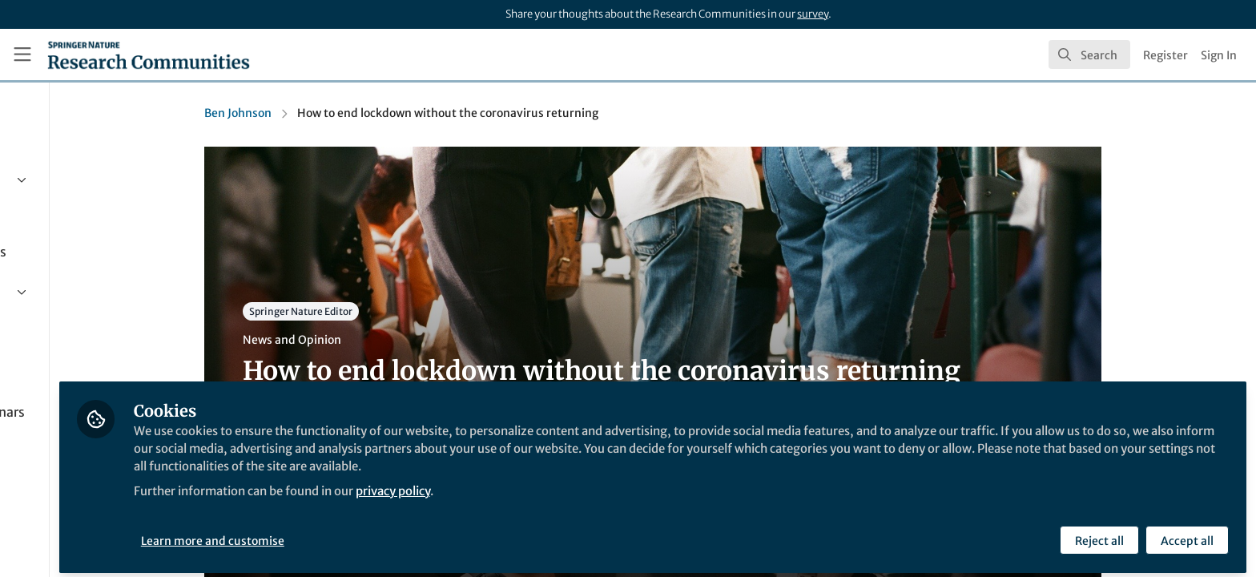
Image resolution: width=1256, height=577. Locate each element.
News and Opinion (369, 340)
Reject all (1097, 534)
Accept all (1185, 534)
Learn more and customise (369, 534)
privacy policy (575, 484)
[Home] (148, 54)
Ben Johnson (315, 113)
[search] (1089, 54)
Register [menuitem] (1165, 55)
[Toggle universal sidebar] (22, 54)
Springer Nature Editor (378, 311)
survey (812, 14)
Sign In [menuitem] (1219, 55)
